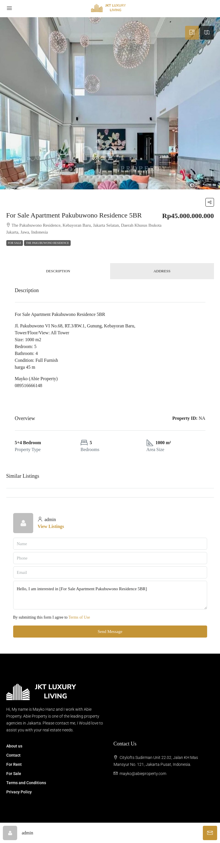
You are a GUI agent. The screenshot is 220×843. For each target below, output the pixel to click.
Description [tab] (58, 271)
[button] (209, 202)
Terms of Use (79, 617)
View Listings (51, 526)
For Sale (14, 242)
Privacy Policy (19, 792)
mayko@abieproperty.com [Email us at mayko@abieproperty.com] (143, 773)
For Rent (14, 764)
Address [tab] (161, 271)
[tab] (192, 33)
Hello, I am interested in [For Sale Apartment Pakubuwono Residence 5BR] (110, 595)
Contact (13, 755)
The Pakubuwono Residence (47, 242)
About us (14, 746)
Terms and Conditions (26, 782)
